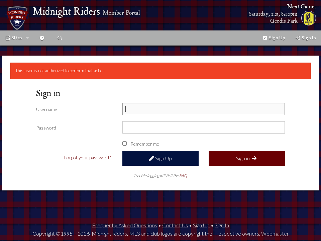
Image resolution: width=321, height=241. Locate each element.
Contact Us (175, 225)
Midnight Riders (66, 11)
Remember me (144, 144)
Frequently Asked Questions (124, 225)
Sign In (305, 38)
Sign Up (273, 38)
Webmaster (275, 233)
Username (46, 109)
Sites (13, 38)
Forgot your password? (87, 157)
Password (46, 128)
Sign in (246, 158)
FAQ (183, 175)
